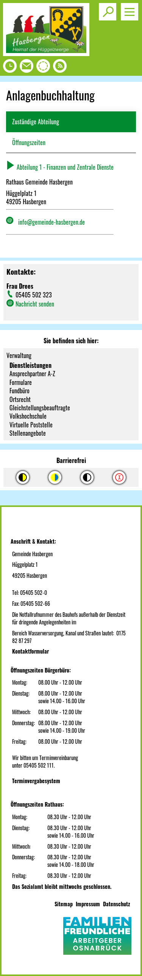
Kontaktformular (30, 651)
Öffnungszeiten (28, 142)
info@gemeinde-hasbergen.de (51, 222)
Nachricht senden (35, 303)
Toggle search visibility (108, 8)
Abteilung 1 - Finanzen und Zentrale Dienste (60, 167)
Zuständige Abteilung (35, 121)
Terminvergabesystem (36, 781)
